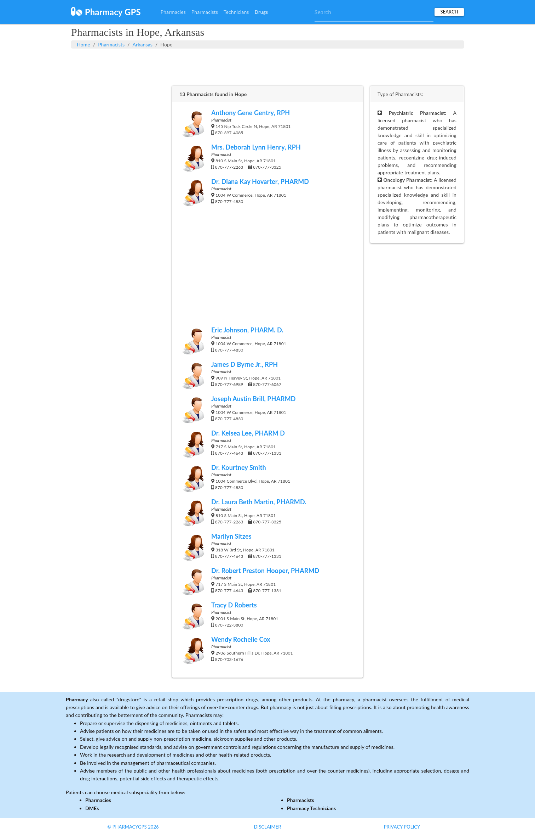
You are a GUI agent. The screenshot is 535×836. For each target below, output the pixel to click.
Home (83, 44)
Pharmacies (173, 12)
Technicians (236, 12)
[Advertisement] (267, 66)
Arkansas (143, 44)
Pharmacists (204, 12)
